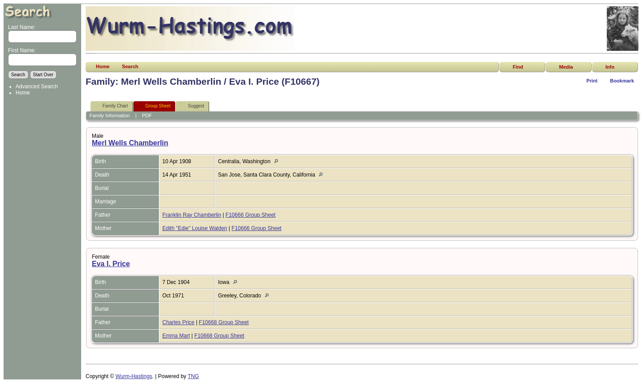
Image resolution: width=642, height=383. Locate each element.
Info (609, 67)
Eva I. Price (111, 264)
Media (566, 67)
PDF (147, 115)
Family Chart (111, 106)
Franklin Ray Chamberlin (191, 215)
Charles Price (178, 322)
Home (23, 93)
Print (591, 80)
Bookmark (622, 80)
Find (518, 67)
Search (130, 66)
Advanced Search (37, 86)
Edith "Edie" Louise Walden (194, 228)
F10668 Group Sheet (224, 322)
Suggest (192, 106)
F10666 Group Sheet (251, 215)
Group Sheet (154, 106)
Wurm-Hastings (133, 376)
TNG (193, 376)
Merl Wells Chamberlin (130, 143)
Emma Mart (176, 336)
